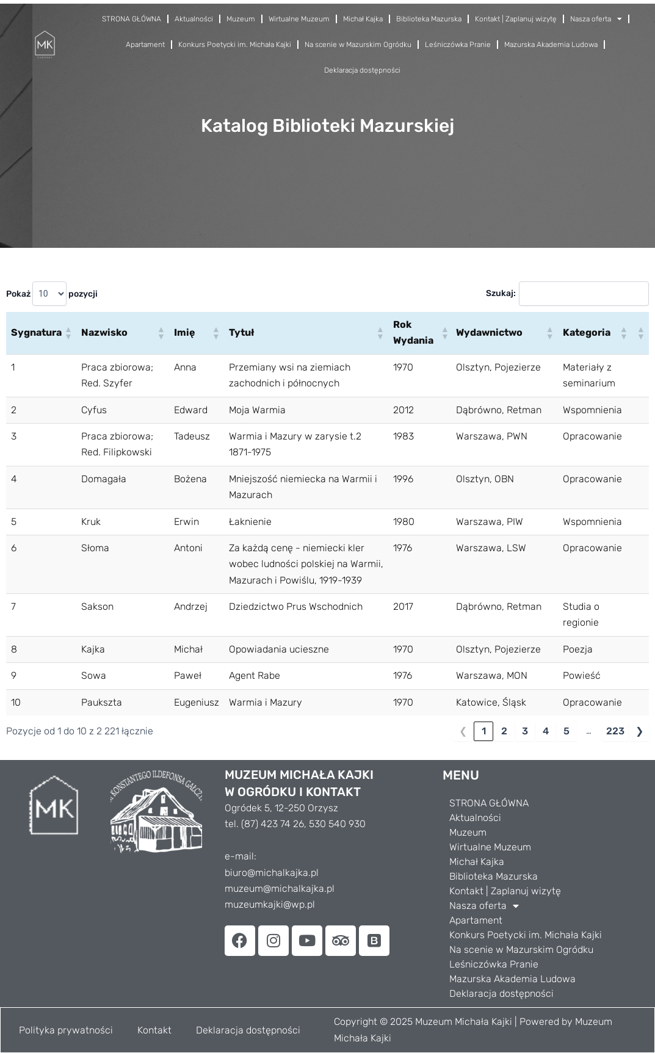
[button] (67, 332)
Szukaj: (500, 293)
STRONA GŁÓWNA (131, 19)
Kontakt (154, 1030)
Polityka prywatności (66, 1030)
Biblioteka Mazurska (428, 19)
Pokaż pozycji (52, 293)
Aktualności (194, 19)
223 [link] (615, 731)
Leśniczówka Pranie (458, 44)
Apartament (145, 44)
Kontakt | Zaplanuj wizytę (516, 19)
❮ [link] (463, 731)
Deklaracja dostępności (362, 70)
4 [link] (546, 731)
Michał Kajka (363, 19)
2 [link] (504, 731)
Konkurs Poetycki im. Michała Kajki (234, 44)
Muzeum (240, 19)
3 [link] (525, 731)
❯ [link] (639, 731)
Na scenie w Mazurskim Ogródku (358, 44)
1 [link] (484, 731)
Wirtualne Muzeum (299, 19)
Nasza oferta (596, 19)
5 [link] (566, 731)
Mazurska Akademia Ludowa (551, 44)
